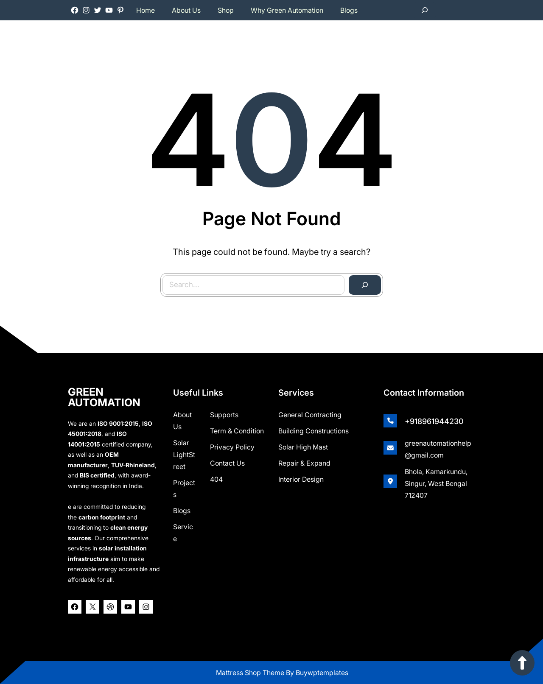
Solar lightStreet (184, 454)
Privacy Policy (232, 447)
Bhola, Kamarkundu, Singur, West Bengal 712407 (436, 483)
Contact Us (227, 463)
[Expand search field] (425, 10)
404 (216, 479)
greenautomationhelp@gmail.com (438, 449)
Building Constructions (313, 431)
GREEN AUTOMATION (104, 397)
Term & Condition (237, 431)
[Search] (363, 283)
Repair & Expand (304, 463)
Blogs (181, 510)
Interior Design (301, 479)
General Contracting (309, 414)
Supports (224, 414)
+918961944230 (434, 421)
